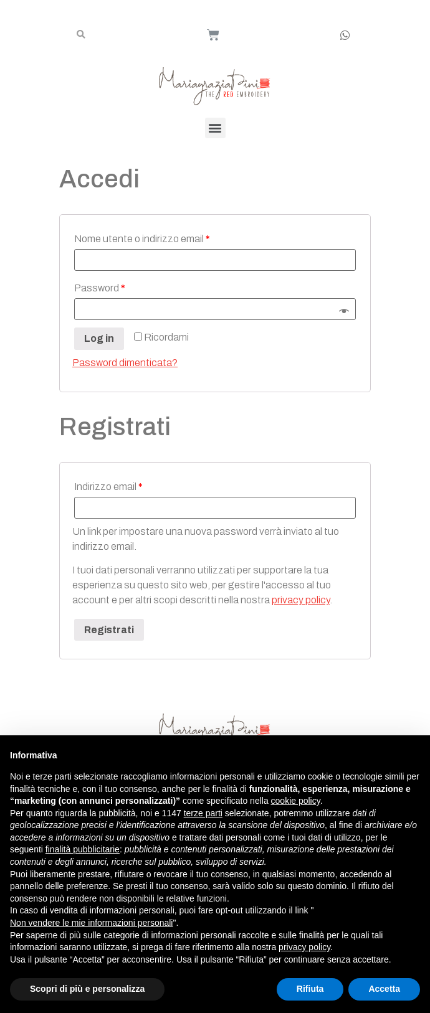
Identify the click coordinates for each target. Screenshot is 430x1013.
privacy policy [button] (304, 947)
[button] (215, 128)
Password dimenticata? (125, 362)
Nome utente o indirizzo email (142, 238)
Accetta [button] (384, 989)
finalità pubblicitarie (82, 849)
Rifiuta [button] (310, 989)
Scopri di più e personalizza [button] (87, 989)
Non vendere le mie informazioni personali (91, 923)
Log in (99, 338)
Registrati (109, 629)
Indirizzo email (108, 486)
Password (99, 288)
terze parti (203, 813)
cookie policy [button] (295, 801)
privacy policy (301, 600)
